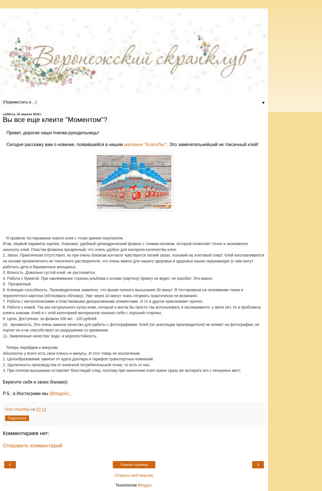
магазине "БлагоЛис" (145, 144)
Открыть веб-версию (134, 475)
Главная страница (134, 465)
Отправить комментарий (32, 445)
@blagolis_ (61, 393)
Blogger (145, 485)
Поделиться (17, 418)
